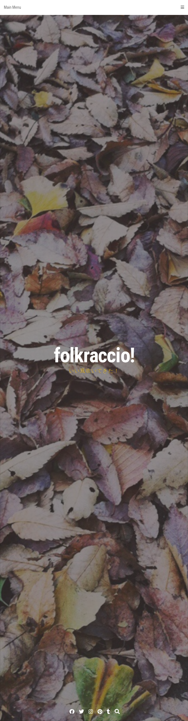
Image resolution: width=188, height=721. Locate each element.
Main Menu (94, 7)
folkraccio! (94, 355)
